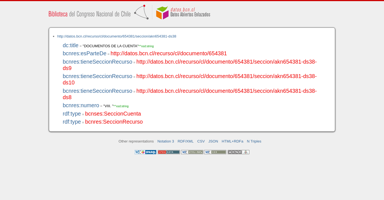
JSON (213, 141)
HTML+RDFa (233, 141)
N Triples (254, 141)
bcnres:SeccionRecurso (114, 122)
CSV (201, 141)
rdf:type (72, 114)
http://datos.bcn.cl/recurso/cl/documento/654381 (169, 53)
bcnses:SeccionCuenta (113, 114)
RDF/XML (186, 141)
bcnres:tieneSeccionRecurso (97, 62)
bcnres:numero (81, 105)
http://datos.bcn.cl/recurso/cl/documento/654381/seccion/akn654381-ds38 (116, 36)
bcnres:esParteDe (84, 53)
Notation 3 (165, 141)
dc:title (71, 45)
